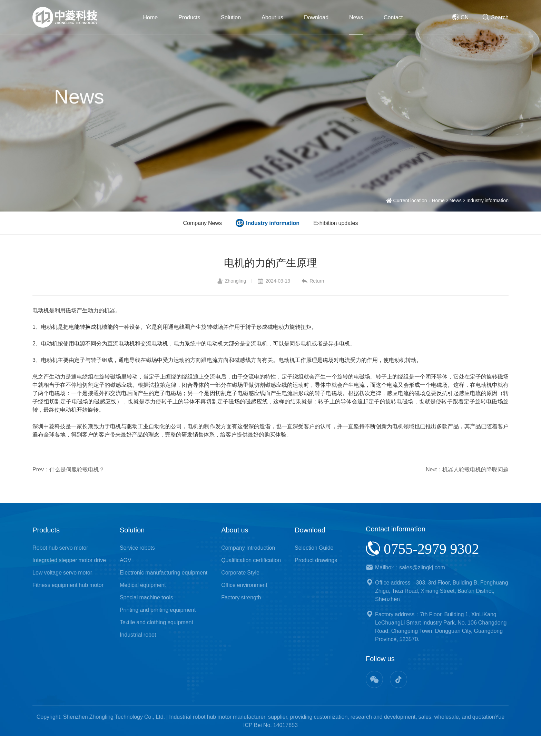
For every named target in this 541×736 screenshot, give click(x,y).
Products (189, 17)
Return (313, 281)
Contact (393, 17)
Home (150, 17)
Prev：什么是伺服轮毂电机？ (68, 469)
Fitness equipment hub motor (68, 585)
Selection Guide (314, 547)
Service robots (137, 547)
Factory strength (241, 597)
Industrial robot (138, 634)
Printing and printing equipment (158, 610)
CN (460, 17)
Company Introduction (248, 547)
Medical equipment (143, 585)
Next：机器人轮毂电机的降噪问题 (467, 469)
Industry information (487, 200)
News (356, 17)
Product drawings (316, 560)
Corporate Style (240, 572)
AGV (125, 560)
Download (316, 17)
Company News (202, 223)
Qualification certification (251, 560)
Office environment (244, 585)
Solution (231, 17)
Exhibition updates (335, 223)
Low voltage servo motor (62, 572)
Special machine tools (146, 597)
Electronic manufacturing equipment (163, 572)
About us (272, 17)
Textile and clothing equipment (156, 622)
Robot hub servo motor (60, 547)
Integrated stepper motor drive (69, 560)
